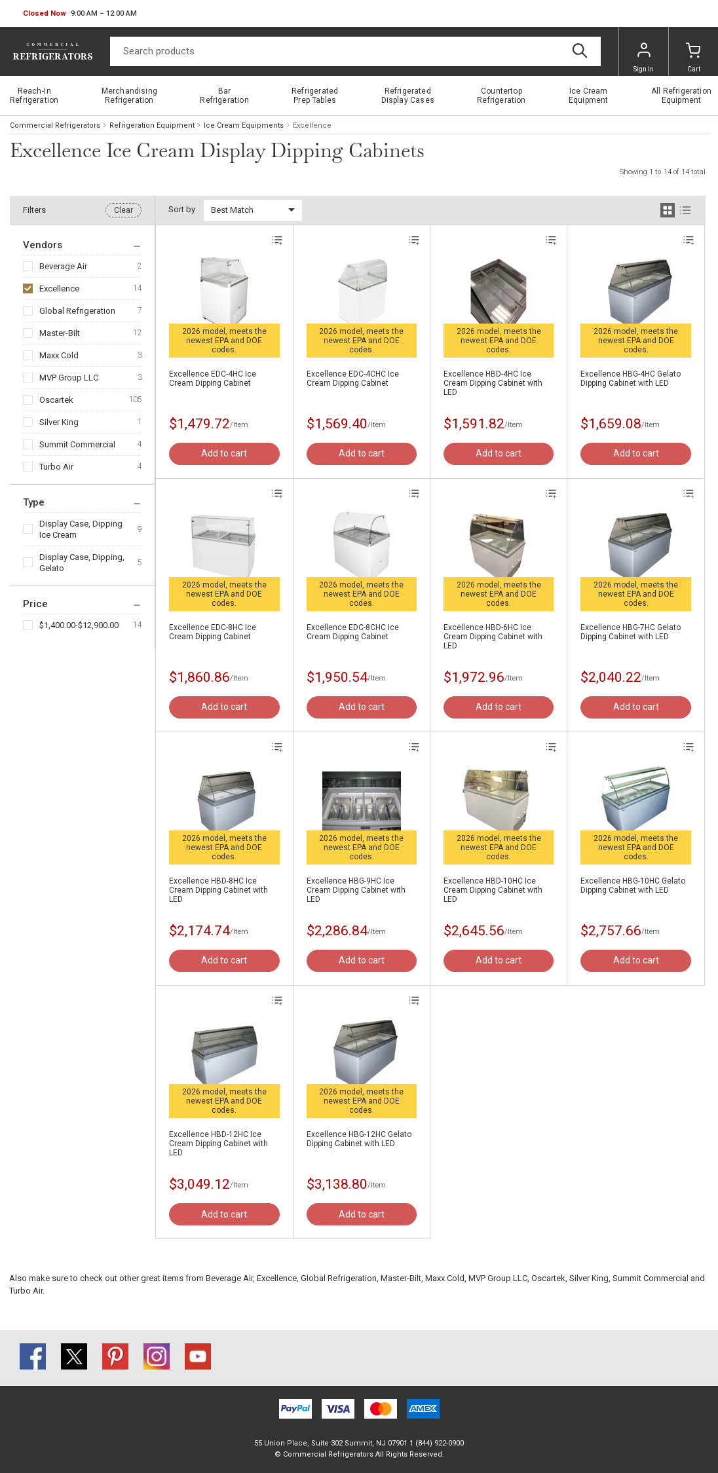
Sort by (181, 209)
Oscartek (56, 400)
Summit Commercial (77, 444)
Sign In (643, 58)
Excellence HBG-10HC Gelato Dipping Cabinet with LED (632, 885)
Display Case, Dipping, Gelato (81, 562)
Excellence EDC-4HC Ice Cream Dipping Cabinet (212, 378)
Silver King (59, 422)
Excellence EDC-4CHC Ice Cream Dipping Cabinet (353, 378)
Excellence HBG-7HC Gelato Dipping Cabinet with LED (630, 632)
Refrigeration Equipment (152, 125)
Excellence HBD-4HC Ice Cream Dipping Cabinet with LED (493, 383)
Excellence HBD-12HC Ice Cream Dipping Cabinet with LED (218, 1143)
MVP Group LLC (68, 377)
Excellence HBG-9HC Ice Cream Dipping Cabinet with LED (356, 890)
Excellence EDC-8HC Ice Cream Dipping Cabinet (212, 632)
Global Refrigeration (77, 311)
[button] (80, 14)
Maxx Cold (59, 355)
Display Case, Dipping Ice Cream (81, 529)
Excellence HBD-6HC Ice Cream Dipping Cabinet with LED (493, 636)
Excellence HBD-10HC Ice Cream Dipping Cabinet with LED (493, 890)
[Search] (355, 51)
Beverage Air (63, 266)
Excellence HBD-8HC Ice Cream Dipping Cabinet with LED (218, 890)
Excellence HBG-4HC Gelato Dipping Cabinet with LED (630, 378)
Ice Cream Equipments (244, 125)
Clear (123, 210)
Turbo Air (56, 467)
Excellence (59, 288)
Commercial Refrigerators (55, 125)
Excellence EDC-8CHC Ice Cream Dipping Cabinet (353, 632)
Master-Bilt (59, 333)
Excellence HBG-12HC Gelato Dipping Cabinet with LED (359, 1139)
